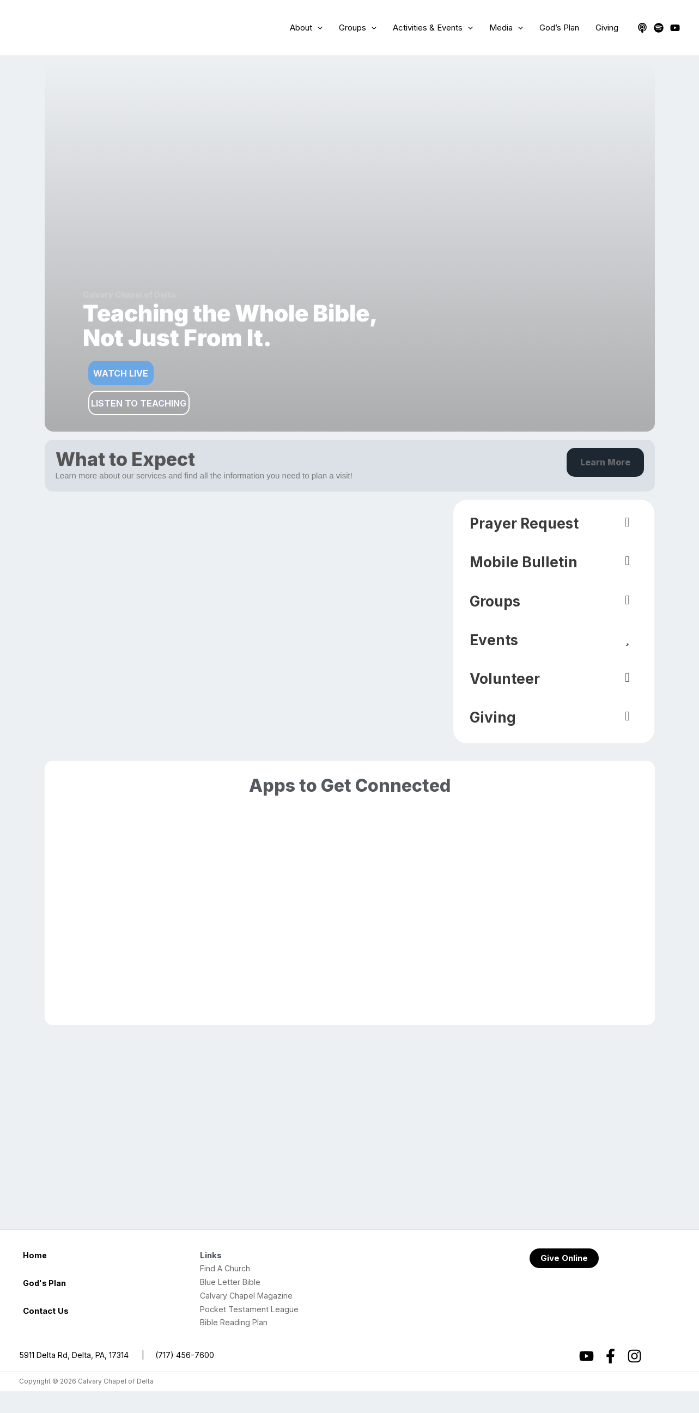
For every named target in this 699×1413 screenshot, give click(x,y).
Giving (606, 27)
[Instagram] (634, 1377)
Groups (357, 28)
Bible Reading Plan (234, 1344)
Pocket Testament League (250, 1331)
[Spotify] (659, 28)
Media (506, 28)
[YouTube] (675, 28)
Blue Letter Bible (231, 1304)
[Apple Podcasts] (642, 28)
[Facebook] (610, 1377)
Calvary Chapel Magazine (247, 1317)
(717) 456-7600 (188, 1377)
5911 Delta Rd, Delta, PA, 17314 (75, 1377)
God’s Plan (559, 27)
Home (35, 1277)
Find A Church (226, 1290)
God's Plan (45, 1305)
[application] (317, 28)
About (306, 28)
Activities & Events (433, 28)
